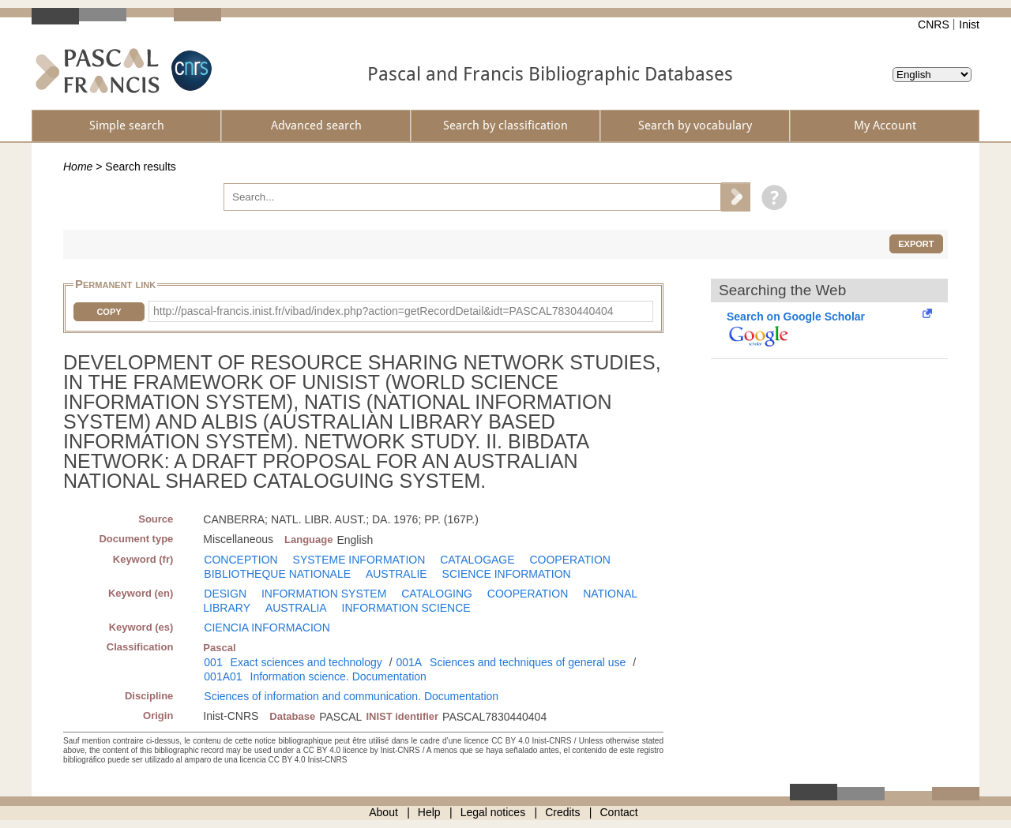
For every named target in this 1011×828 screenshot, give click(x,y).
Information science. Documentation (338, 676)
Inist (969, 24)
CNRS (933, 24)
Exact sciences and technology (306, 662)
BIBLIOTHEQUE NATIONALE (277, 574)
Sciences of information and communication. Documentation (351, 696)
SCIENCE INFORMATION (506, 574)
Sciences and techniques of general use (528, 662)
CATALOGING (436, 593)
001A (409, 662)
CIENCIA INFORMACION (266, 627)
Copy (108, 312)
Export (916, 244)
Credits (562, 812)
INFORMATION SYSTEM (323, 593)
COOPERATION (569, 559)
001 (213, 662)
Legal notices (493, 812)
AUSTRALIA (296, 607)
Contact (619, 812)
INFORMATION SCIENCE (406, 607)
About (383, 812)
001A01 (223, 676)
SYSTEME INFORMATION (359, 559)
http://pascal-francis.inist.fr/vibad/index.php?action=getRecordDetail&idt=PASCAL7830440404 (383, 311)
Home (77, 166)
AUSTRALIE (396, 574)
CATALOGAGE (477, 559)
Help (429, 812)
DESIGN (225, 593)
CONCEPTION (240, 559)
